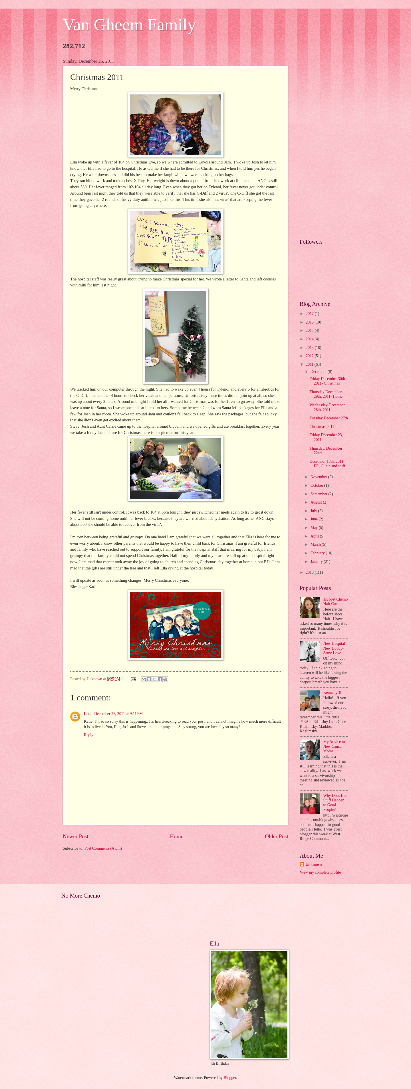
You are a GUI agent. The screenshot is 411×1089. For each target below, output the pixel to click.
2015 (310, 330)
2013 (310, 348)
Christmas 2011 (321, 427)
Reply (88, 735)
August (317, 502)
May (315, 528)
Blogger (229, 1078)
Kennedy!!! (332, 692)
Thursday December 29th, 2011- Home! (326, 394)
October (317, 485)
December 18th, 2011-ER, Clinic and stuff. (327, 463)
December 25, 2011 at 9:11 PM (118, 714)
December (319, 371)
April (315, 536)
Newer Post (75, 836)
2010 (310, 572)
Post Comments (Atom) (103, 848)
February (318, 553)
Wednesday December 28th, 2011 (326, 407)
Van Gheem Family (129, 24)
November (319, 477)
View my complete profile (320, 872)
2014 (310, 339)
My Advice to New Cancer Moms (334, 746)
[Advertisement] (324, 144)
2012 (310, 356)
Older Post (276, 836)
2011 (310, 364)
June (315, 519)
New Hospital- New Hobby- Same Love (334, 648)
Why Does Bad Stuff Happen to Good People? (335, 802)
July (314, 511)
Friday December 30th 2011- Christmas (327, 381)
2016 (310, 322)
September (319, 494)
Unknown (313, 864)
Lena (88, 714)
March (316, 544)
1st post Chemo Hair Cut (335, 601)
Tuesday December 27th (328, 418)
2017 (310, 314)
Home (176, 836)
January (317, 561)
